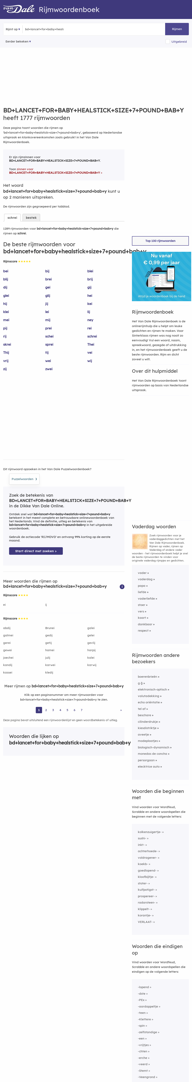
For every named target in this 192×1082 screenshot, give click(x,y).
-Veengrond (146, 1077)
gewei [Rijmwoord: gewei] (7, 650)
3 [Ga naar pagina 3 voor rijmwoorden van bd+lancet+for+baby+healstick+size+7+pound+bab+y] (53, 710)
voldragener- (147, 857)
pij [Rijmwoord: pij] (5, 328)
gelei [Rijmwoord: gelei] (90, 635)
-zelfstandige (147, 1032)
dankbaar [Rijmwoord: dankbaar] (145, 624)
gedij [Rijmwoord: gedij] (49, 635)
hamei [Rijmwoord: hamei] (49, 650)
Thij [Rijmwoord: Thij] (6, 352)
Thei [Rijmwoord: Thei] (90, 344)
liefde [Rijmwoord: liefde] (142, 592)
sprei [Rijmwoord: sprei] (49, 344)
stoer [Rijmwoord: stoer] (141, 605)
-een (141, 1038)
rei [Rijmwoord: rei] (89, 328)
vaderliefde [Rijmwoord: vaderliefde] (146, 598)
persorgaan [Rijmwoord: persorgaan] (146, 760)
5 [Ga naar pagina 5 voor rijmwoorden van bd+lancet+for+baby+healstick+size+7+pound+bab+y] (67, 710)
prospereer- (146, 896)
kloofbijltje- (146, 877)
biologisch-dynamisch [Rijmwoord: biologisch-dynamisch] (153, 747)
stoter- (143, 883)
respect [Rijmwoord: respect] (143, 630)
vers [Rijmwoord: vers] (141, 611)
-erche (142, 1058)
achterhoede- (148, 851)
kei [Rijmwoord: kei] (89, 304)
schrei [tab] (12, 218)
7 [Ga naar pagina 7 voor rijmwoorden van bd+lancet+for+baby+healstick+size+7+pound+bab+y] (81, 710)
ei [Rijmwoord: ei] (4, 605)
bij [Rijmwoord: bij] (47, 271)
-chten (142, 1051)
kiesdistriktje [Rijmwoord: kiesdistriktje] (147, 728)
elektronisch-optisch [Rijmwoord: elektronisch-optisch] (152, 689)
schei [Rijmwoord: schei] (49, 336)
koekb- (143, 864)
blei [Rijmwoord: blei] (90, 271)
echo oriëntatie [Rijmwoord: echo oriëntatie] (149, 702)
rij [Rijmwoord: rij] (5, 336)
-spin (141, 1025)
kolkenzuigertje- (149, 832)
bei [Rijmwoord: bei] (5, 271)
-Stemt (143, 1071)
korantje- (144, 915)
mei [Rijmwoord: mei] (6, 320)
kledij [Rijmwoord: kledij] (49, 672)
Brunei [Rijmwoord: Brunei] (50, 628)
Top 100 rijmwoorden (160, 241)
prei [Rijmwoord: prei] (48, 328)
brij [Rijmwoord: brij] (90, 279)
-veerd (143, 1064)
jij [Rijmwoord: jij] (46, 304)
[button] (122, 586)
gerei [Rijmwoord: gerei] (7, 643)
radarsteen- (146, 902)
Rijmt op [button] (12, 29)
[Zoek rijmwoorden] (44, 29)
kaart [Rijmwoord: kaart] (142, 618)
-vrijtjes (143, 1045)
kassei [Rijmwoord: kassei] (7, 672)
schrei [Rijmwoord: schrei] (92, 336)
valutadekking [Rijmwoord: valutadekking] (148, 696)
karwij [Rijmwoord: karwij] (91, 665)
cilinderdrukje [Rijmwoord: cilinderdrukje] (148, 722)
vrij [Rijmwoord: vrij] (5, 361)
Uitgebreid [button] (179, 41)
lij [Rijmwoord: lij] (88, 312)
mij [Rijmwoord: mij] (47, 320)
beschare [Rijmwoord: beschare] (144, 715)
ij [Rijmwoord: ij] (46, 605)
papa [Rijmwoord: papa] (141, 586)
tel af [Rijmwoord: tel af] (142, 709)
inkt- (141, 845)
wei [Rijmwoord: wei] (48, 361)
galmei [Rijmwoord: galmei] (8, 635)
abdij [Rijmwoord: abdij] (6, 628)
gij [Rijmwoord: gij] (89, 287)
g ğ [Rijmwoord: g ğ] (140, 683)
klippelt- (144, 909)
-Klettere (144, 1019)
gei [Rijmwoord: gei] (47, 287)
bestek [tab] (31, 218)
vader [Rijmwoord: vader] (142, 573)
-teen (142, 1013)
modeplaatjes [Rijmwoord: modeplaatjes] (148, 741)
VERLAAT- (145, 922)
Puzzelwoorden (24, 478)
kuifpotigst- (146, 889)
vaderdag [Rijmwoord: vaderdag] (145, 579)
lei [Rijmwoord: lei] (47, 312)
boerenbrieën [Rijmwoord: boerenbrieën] (147, 676)
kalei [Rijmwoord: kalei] (90, 657)
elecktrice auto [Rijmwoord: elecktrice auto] (149, 766)
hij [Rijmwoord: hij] (5, 304)
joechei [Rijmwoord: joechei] (8, 657)
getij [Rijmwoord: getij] (48, 643)
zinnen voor (54, 171)
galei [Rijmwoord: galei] (91, 628)
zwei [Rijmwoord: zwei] (49, 369)
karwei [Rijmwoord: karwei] (50, 665)
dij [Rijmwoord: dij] (5, 287)
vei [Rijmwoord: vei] (89, 352)
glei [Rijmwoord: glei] (6, 295)
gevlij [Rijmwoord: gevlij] (91, 643)
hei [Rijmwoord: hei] (89, 295)
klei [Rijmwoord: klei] (6, 312)
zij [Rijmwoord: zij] (5, 369)
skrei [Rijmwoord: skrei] (7, 344)
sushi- (142, 838)
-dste (141, 993)
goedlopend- (147, 870)
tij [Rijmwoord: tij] (47, 352)
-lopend (143, 987)
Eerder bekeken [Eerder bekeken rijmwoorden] (17, 41)
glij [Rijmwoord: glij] (47, 295)
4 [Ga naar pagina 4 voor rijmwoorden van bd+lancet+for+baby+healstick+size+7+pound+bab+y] (60, 710)
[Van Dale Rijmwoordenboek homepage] (21, 9)
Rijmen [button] (177, 29)
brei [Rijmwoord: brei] (48, 279)
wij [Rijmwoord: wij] (89, 361)
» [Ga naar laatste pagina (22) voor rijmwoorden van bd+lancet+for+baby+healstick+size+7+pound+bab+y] (121, 710)
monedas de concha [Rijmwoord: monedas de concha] (152, 754)
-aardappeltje (148, 1006)
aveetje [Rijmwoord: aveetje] (143, 734)
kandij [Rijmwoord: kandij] (7, 665)
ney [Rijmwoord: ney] (90, 320)
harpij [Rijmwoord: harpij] (91, 650)
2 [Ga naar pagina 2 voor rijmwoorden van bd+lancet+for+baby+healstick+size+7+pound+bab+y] (46, 710)
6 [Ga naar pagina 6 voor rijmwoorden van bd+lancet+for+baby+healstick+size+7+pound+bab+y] (74, 710)
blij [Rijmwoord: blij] (5, 279)
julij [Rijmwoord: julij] (47, 657)
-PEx (141, 1000)
